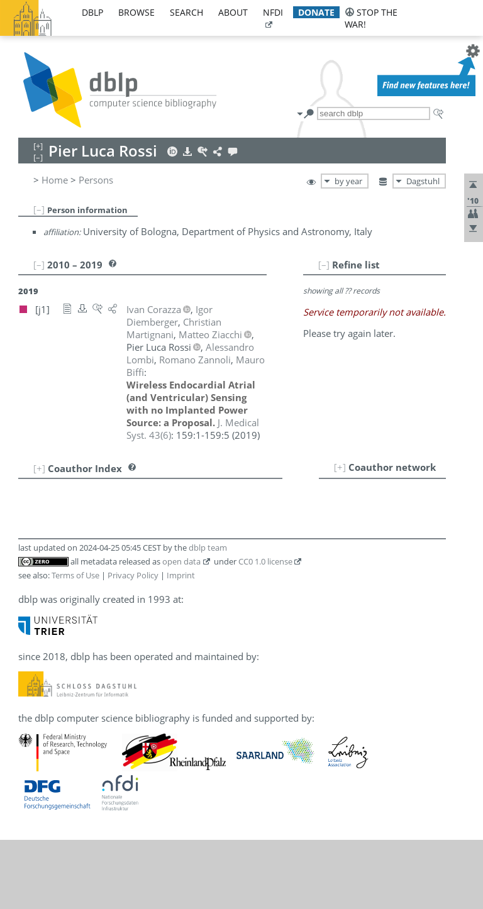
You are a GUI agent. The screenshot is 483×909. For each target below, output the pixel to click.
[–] (39, 209)
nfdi (273, 12)
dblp (92, 12)
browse (136, 12)
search (186, 12)
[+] (340, 467)
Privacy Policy (133, 575)
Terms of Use (75, 575)
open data (181, 561)
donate (316, 12)
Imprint (181, 575)
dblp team (208, 547)
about (233, 12)
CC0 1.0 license (265, 561)
